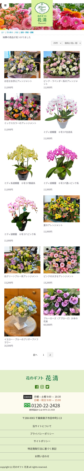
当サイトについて (42, 426)
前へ (35, 354)
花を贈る (10, 32)
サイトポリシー (42, 441)
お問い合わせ (42, 456)
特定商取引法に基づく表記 (42, 448)
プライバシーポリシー (42, 433)
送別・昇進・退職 (27, 32)
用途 (16, 32)
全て (3, 32)
